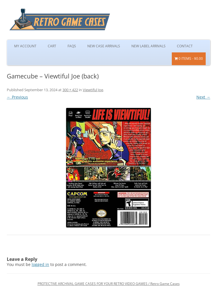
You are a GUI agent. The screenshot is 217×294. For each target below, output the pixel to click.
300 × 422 (70, 89)
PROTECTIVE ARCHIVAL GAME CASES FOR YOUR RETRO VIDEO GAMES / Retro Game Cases (109, 283)
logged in (40, 264)
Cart (52, 46)
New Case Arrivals (103, 46)
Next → (203, 97)
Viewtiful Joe (93, 89)
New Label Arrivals (148, 46)
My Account (25, 46)
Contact (185, 46)
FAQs (72, 46)
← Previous (17, 97)
